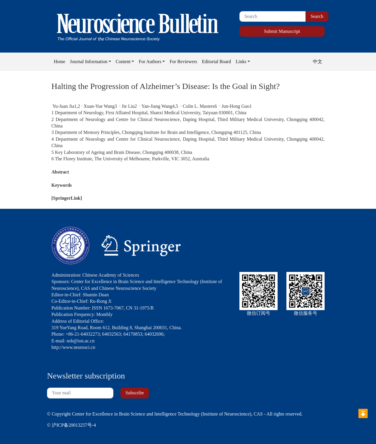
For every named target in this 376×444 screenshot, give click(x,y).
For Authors (150, 61)
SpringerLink (66, 198)
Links (241, 61)
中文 (317, 61)
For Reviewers (183, 61)
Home (59, 61)
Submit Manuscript (282, 31)
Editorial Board (216, 61)
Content (123, 61)
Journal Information (89, 61)
